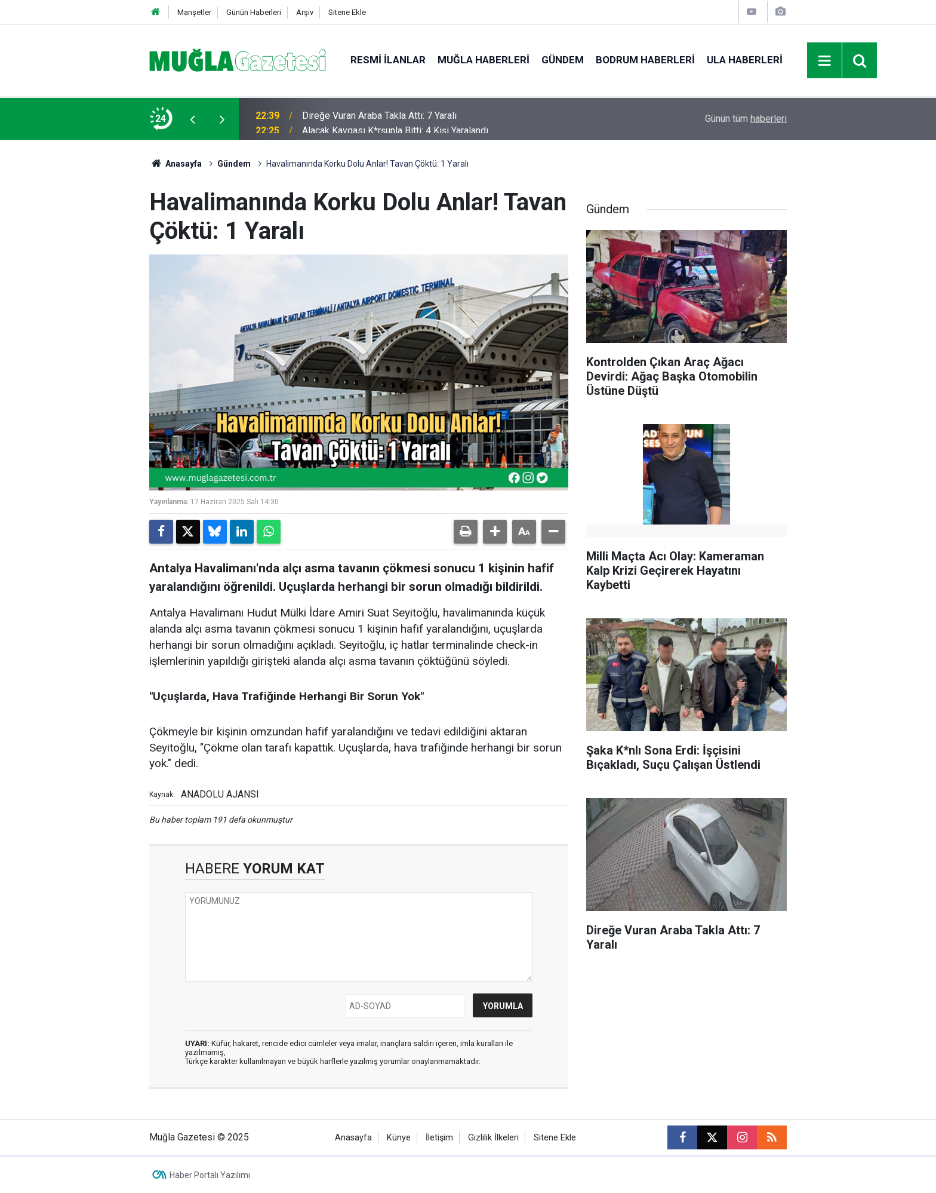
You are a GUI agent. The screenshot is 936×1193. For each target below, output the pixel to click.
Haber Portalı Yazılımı (210, 1175)
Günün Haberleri (253, 12)
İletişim (439, 1138)
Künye (399, 1138)
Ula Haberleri (745, 60)
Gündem (562, 60)
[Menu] (825, 61)
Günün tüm (746, 118)
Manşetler (194, 12)
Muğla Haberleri (483, 60)
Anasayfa (175, 163)
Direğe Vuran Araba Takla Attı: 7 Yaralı (379, 118)
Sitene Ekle (347, 12)
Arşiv (304, 12)
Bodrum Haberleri (645, 60)
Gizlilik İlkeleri (493, 1138)
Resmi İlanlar (388, 60)
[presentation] (192, 119)
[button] (495, 532)
